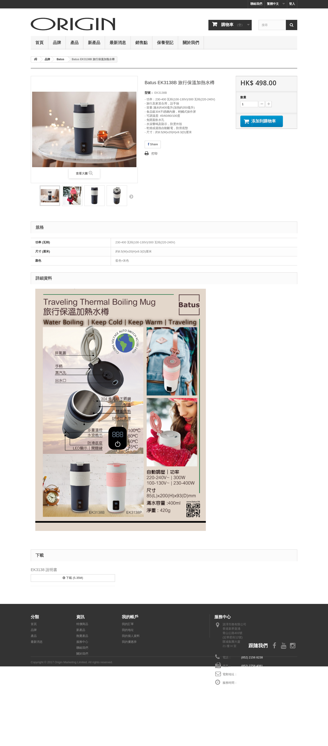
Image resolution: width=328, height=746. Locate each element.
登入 (292, 3)
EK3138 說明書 (44, 570)
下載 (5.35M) (73, 578)
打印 (154, 153)
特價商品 (82, 624)
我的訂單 (128, 624)
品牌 (57, 42)
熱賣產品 (82, 636)
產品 (74, 42)
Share (153, 144)
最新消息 (118, 42)
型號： (149, 92)
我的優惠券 (129, 642)
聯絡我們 (256, 3)
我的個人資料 (131, 636)
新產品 (94, 42)
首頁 (39, 42)
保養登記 (165, 42)
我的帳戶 (130, 616)
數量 (243, 97)
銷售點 (141, 42)
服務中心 (82, 642)
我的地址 (128, 630)
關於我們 (191, 42)
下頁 (131, 196)
